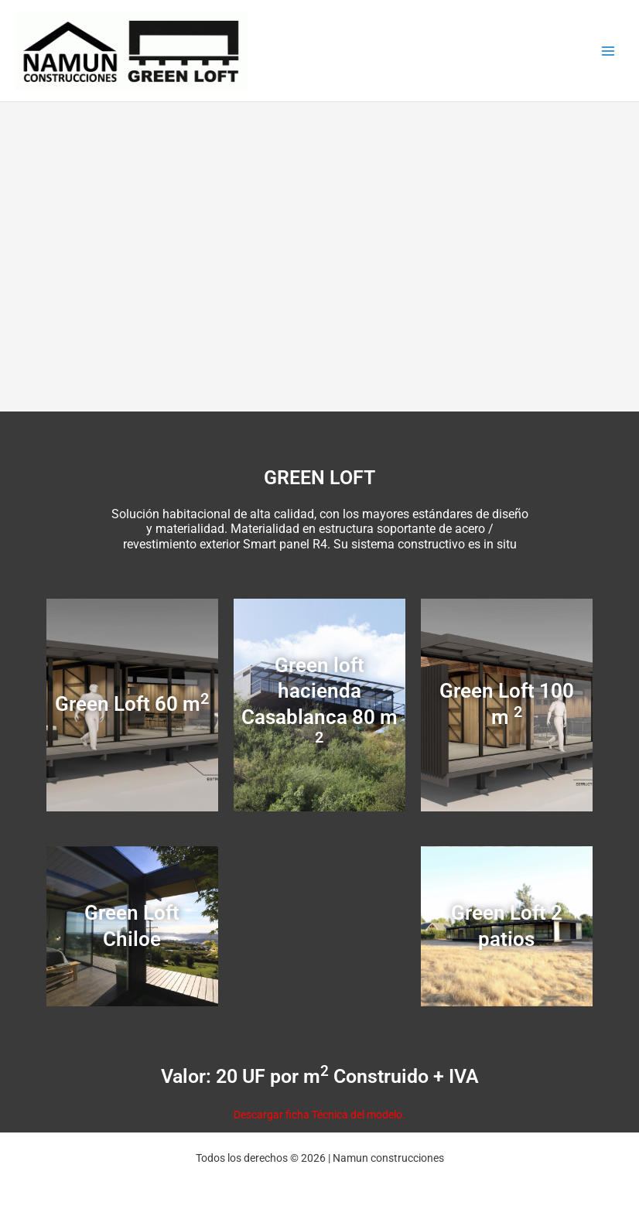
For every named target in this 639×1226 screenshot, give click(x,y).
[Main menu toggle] (608, 51)
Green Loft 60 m (132, 703)
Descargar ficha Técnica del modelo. (319, 1114)
